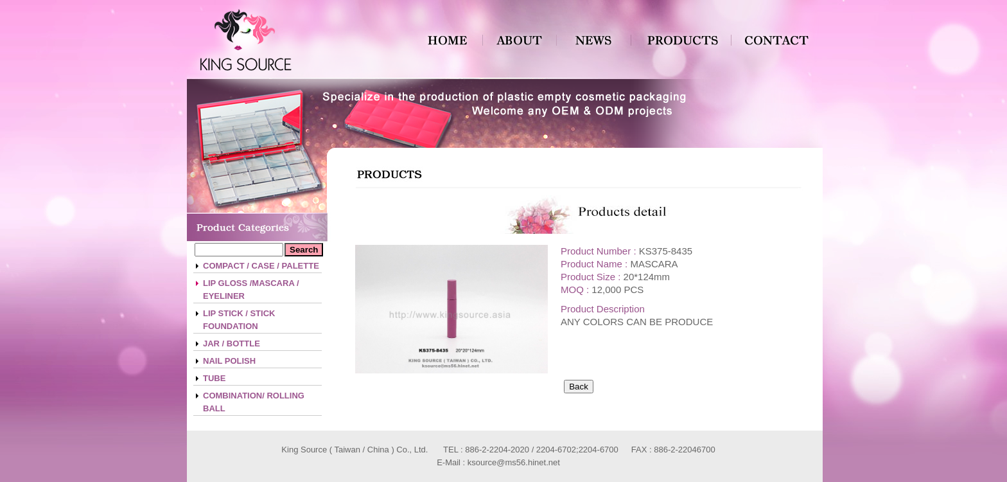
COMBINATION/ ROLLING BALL (253, 402)
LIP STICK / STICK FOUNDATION (239, 319)
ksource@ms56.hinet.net (514, 462)
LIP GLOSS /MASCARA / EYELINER (251, 289)
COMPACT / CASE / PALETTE (261, 266)
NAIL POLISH (229, 361)
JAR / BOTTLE (231, 343)
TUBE (214, 378)
